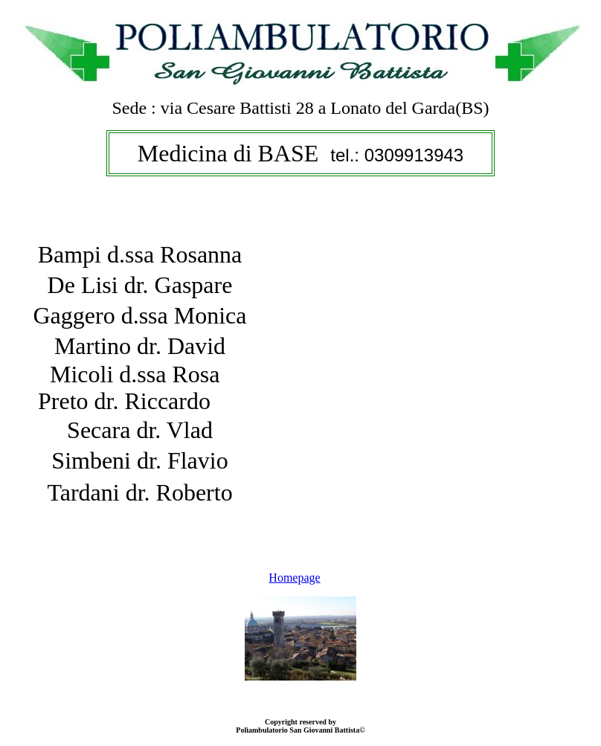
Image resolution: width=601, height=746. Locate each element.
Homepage (294, 577)
